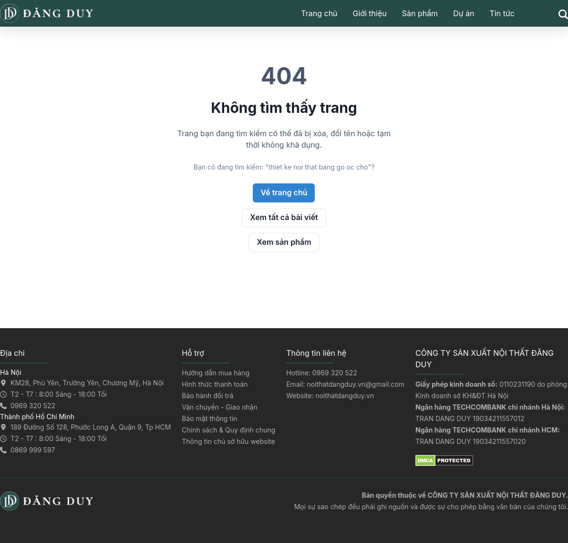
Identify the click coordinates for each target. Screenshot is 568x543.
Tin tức (502, 13)
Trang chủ (319, 13)
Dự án (463, 13)
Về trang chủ (283, 192)
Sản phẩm (420, 13)
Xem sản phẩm (284, 242)
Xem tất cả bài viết (284, 217)
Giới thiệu (370, 13)
